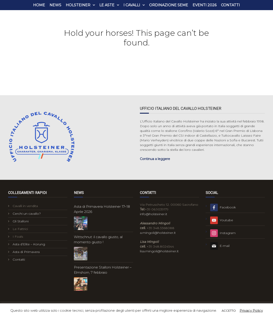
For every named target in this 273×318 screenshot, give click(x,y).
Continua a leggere (155, 159)
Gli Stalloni (21, 221)
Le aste (106, 5)
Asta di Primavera (26, 252)
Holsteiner (78, 5)
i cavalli (131, 5)
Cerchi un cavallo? (27, 214)
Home (39, 5)
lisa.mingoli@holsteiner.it (159, 251)
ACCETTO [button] (229, 310)
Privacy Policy (251, 310)
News (55, 5)
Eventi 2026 (204, 5)
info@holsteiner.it (153, 214)
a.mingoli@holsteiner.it (158, 233)
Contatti (230, 5)
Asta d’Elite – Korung (29, 244)
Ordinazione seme (168, 5)
